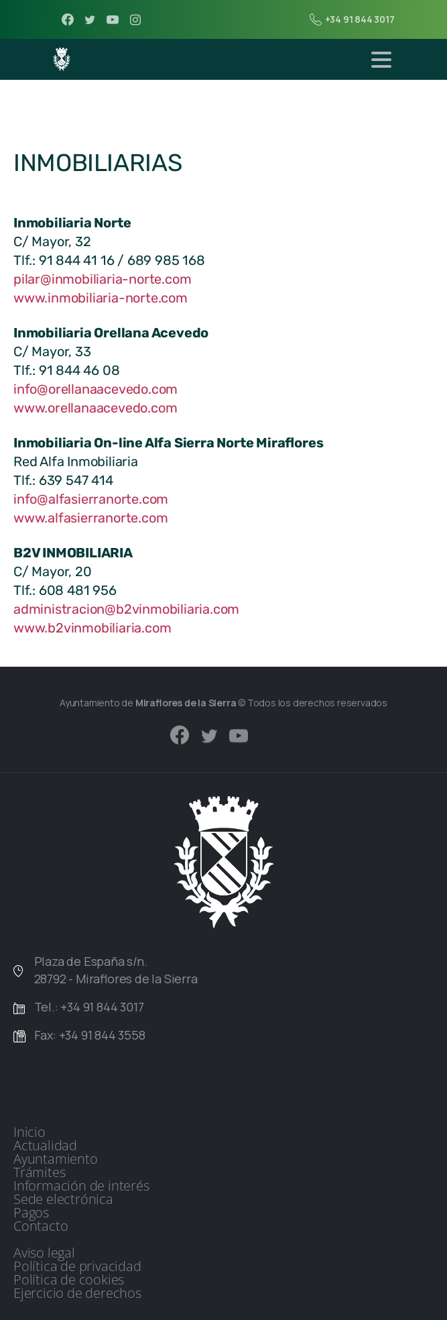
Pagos (31, 1212)
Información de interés (81, 1186)
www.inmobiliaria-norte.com (100, 298)
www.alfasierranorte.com (90, 518)
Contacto (40, 1226)
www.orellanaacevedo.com (95, 408)
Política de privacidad (77, 1266)
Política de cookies (68, 1279)
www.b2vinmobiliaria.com (92, 628)
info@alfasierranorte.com (90, 499)
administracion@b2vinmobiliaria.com (126, 609)
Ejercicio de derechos (77, 1293)
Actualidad (45, 1145)
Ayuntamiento (55, 1159)
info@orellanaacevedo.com (95, 389)
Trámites (39, 1172)
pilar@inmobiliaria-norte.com (102, 279)
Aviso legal (44, 1253)
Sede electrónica (63, 1199)
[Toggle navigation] (381, 59)
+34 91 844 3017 (352, 19)
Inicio (29, 1132)
